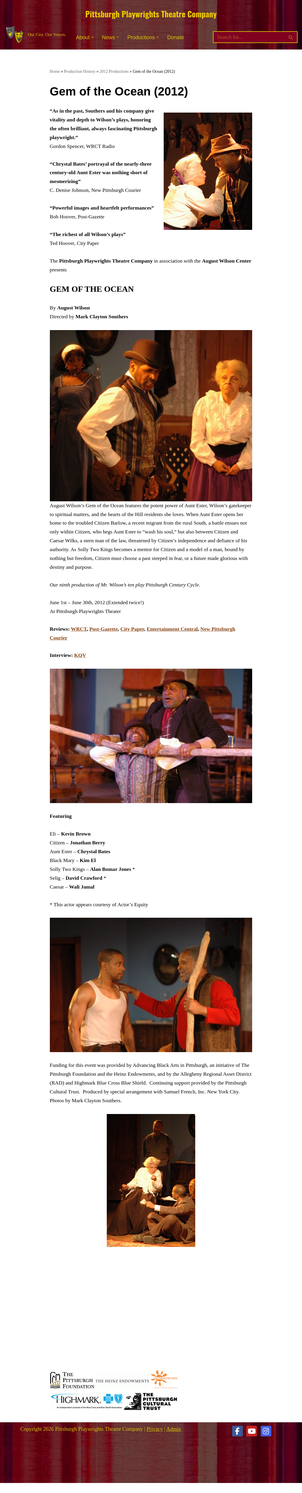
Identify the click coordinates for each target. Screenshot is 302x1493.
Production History (80, 72)
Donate (177, 38)
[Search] (248, 38)
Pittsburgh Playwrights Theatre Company (150, 14)
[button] (92, 38)
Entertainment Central (174, 636)
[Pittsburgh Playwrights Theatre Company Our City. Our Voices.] (35, 35)
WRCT (79, 636)
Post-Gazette (104, 636)
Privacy (155, 1439)
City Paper (134, 636)
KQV (81, 663)
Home (55, 72)
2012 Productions (114, 72)
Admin (173, 1439)
